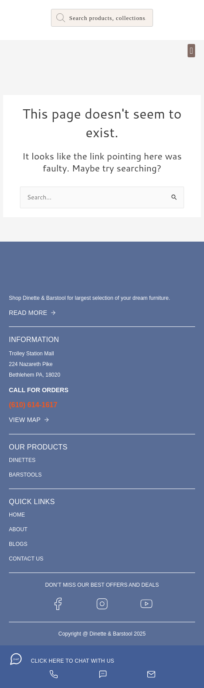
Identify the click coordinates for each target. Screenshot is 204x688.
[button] (191, 50)
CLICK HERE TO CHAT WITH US (72, 661)
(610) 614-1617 (33, 405)
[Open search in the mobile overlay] (102, 18)
